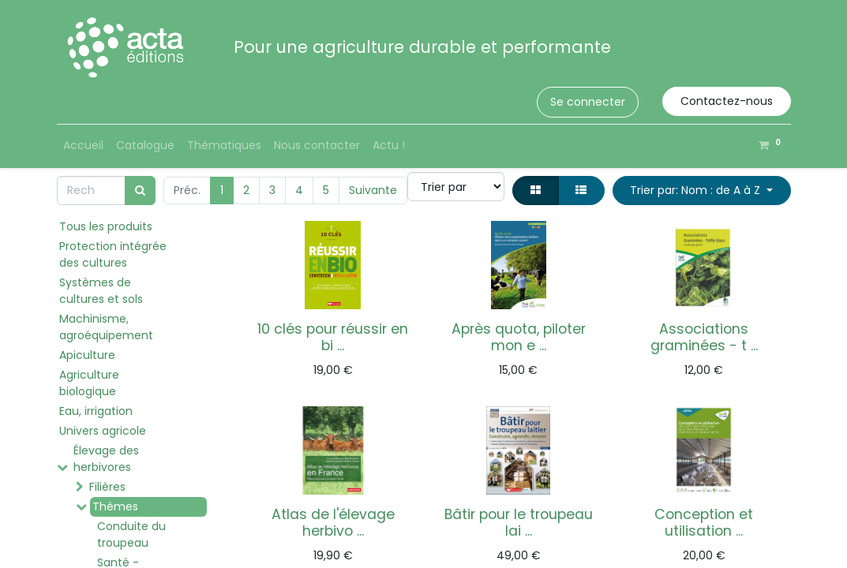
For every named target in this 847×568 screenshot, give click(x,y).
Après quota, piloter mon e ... (519, 337)
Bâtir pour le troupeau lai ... (518, 522)
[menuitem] (83, 145)
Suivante (373, 190)
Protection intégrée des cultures (113, 254)
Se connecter (587, 102)
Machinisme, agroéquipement (106, 327)
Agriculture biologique (89, 383)
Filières (107, 487)
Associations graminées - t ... (704, 337)
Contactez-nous (726, 101)
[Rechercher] (140, 190)
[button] (702, 190)
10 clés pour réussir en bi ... (332, 337)
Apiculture (87, 355)
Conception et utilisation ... (703, 522)
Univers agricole (102, 431)
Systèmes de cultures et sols (101, 291)
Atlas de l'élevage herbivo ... (333, 522)
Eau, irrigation (96, 411)
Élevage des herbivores (106, 459)
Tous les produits (105, 226)
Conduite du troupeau (131, 534)
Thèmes (115, 506)
